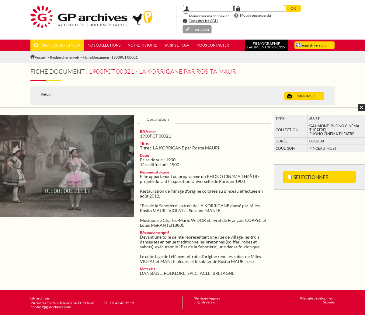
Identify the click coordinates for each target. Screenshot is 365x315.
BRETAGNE (224, 273)
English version (205, 302)
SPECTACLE (198, 273)
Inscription (200, 29)
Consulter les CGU (203, 21)
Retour (46, 94)
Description (157, 119)
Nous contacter (212, 45)
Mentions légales (206, 298)
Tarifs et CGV (176, 45)
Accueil (41, 57)
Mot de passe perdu (255, 15)
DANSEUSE (151, 273)
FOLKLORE (174, 273)
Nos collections (104, 45)
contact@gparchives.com (51, 307)
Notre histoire (142, 45)
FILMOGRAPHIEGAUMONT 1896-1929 (266, 45)
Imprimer (301, 96)
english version (311, 45)
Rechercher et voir (57, 45)
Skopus (329, 302)
